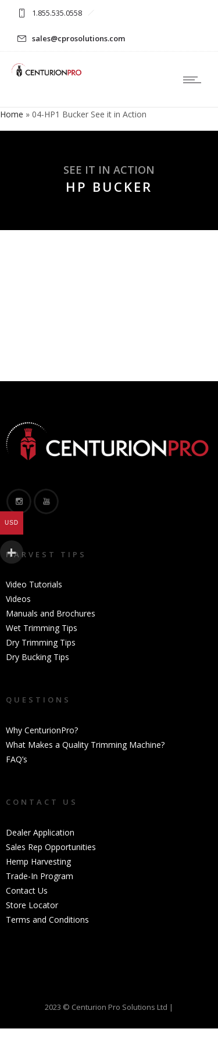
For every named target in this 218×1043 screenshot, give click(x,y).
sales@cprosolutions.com (78, 38)
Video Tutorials (34, 584)
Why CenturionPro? (42, 730)
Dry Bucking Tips (37, 656)
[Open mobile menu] (194, 79)
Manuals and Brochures (50, 613)
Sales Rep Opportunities (51, 846)
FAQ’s (16, 759)
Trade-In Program (39, 875)
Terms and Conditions (47, 919)
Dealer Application (40, 832)
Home (11, 114)
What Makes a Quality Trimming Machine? (85, 744)
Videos (18, 598)
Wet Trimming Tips (41, 627)
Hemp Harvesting (38, 861)
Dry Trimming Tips (41, 642)
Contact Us (27, 890)
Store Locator (32, 905)
